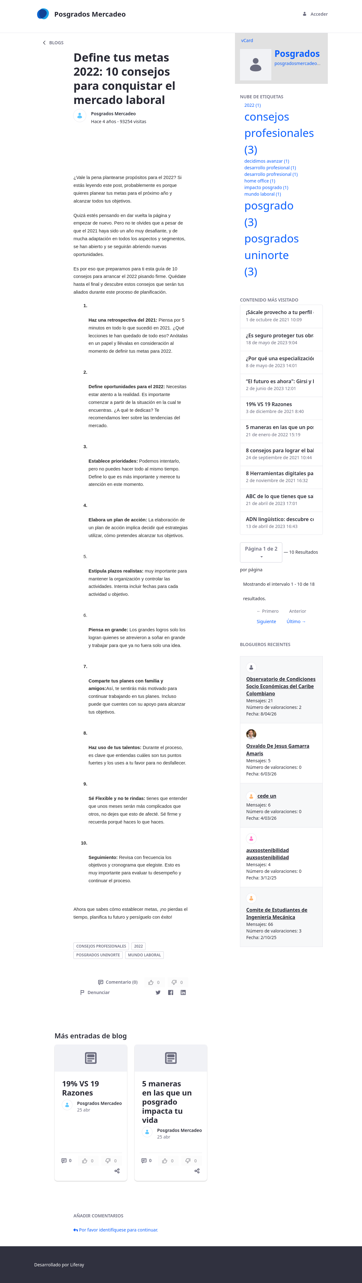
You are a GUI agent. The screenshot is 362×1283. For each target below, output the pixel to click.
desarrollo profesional (270, 168)
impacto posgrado (266, 187)
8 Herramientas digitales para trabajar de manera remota (280, 473)
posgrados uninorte (98, 955)
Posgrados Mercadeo (113, 114)
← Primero (268, 611)
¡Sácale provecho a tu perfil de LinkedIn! (280, 312)
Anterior (297, 611)
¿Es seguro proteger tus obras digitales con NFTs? (280, 335)
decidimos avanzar (266, 161)
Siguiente (266, 621)
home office (259, 181)
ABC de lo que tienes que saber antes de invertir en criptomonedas (280, 496)
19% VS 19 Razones (80, 1088)
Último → (296, 621)
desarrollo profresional (271, 174)
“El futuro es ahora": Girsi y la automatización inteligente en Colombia (280, 381)
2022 (138, 946)
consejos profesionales (101, 946)
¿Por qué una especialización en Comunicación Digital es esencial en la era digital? (280, 358)
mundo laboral (144, 955)
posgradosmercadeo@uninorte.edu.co (314, 63)
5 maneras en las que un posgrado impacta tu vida (167, 1101)
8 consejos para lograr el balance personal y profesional (280, 450)
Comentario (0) (117, 982)
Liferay (77, 1265)
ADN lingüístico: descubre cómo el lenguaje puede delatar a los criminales (280, 519)
